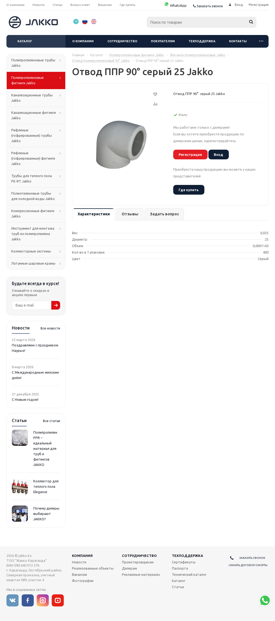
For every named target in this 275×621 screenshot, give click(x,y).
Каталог (24, 41)
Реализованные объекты (93, 568)
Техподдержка (202, 41)
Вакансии (79, 574)
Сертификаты (184, 562)
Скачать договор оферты (248, 565)
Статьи (178, 587)
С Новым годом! (25, 399)
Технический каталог (189, 574)
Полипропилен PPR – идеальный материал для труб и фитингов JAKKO (45, 448)
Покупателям (163, 41)
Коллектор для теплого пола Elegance (46, 486)
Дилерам (129, 568)
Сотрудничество (122, 41)
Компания (82, 555)
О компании (83, 41)
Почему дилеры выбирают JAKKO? (46, 513)
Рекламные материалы (141, 574)
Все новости (50, 328)
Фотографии (82, 581)
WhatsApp (175, 5)
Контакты (238, 41)
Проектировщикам (138, 562)
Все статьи (51, 421)
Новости (79, 562)
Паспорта (180, 568)
